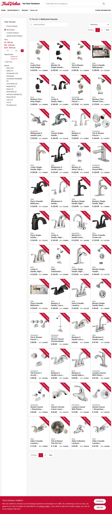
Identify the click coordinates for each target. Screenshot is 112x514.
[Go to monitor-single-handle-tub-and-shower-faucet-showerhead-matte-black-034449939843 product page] (60, 57)
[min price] (7, 50)
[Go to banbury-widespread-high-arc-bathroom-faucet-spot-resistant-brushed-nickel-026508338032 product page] (80, 125)
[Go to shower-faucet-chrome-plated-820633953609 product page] (60, 330)
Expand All (14, 59)
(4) (10, 76)
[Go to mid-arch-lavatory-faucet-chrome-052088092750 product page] (80, 227)
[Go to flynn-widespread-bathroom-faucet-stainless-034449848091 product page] (101, 57)
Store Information (103, 10)
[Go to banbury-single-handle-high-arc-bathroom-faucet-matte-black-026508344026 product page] (80, 193)
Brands (25, 10)
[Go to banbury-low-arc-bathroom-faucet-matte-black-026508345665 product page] (60, 295)
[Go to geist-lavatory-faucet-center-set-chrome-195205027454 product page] (80, 295)
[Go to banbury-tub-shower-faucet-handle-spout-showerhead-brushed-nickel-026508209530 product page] (101, 91)
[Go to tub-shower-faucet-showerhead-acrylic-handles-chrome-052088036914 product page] (39, 330)
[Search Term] (75, 4)
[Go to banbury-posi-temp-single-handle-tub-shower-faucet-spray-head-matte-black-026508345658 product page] (39, 91)
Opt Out (100, 507)
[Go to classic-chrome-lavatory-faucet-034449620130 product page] (60, 399)
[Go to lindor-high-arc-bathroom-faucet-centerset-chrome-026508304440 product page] (60, 227)
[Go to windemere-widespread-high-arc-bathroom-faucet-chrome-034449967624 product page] (60, 193)
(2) (11, 86)
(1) (14, 94)
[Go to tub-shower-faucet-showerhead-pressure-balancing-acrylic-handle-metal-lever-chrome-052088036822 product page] (101, 125)
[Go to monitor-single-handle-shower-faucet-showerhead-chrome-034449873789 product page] (101, 295)
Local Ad (33, 10)
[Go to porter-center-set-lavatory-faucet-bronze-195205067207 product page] (101, 227)
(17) (10, 71)
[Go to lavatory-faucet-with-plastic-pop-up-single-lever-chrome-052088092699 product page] (80, 399)
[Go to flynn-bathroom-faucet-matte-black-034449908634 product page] (39, 193)
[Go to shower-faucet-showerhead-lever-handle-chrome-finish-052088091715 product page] (39, 399)
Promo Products (12, 26)
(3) (14, 80)
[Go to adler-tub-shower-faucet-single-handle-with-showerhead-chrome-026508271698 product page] (60, 261)
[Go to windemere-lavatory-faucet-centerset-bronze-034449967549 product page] (60, 159)
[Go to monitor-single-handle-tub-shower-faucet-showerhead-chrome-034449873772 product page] (101, 261)
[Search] (103, 3)
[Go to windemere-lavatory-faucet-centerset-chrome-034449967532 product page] (101, 330)
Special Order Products (14, 35)
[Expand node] (5, 61)
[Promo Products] (5, 26)
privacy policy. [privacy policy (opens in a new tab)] (44, 506)
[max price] (16, 50)
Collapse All (14, 56)
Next (107, 30)
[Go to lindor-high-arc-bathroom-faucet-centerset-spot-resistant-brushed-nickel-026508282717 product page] (39, 261)
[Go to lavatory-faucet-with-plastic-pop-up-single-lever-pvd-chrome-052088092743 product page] (101, 365)
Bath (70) (9, 62)
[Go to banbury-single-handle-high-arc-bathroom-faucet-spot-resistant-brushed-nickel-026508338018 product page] (101, 193)
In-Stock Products (13, 32)
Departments (12, 10)
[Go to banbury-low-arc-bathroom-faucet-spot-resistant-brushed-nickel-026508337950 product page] (80, 330)
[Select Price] (22, 50)
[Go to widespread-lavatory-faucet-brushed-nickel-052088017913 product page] (39, 125)
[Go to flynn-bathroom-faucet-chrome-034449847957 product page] (39, 295)
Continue (99, 501)
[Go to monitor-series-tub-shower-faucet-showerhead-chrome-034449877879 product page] (80, 159)
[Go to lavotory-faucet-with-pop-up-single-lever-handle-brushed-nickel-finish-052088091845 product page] (101, 159)
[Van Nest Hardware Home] (11, 4)
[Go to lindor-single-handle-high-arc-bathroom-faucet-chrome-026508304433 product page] (80, 261)
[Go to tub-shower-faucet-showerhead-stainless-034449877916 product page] (80, 57)
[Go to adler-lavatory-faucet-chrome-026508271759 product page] (101, 433)
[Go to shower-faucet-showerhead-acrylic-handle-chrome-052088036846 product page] (101, 399)
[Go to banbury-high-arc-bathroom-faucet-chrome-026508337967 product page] (80, 365)
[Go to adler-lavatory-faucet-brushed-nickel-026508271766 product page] (39, 433)
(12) (12, 73)
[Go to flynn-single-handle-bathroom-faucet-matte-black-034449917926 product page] (39, 227)
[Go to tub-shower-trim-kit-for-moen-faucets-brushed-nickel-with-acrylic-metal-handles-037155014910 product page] (60, 433)
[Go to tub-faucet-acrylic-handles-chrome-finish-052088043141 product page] (39, 365)
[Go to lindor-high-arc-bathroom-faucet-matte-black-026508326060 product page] (60, 91)
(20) (10, 68)
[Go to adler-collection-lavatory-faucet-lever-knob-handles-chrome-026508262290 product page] (80, 433)
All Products (11, 29)
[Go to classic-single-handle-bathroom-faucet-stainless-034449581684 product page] (60, 125)
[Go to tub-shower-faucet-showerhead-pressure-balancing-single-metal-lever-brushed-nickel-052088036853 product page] (80, 91)
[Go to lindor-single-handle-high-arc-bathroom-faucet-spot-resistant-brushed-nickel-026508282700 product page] (39, 159)
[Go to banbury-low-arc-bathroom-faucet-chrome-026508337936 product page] (60, 365)
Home (3, 10)
